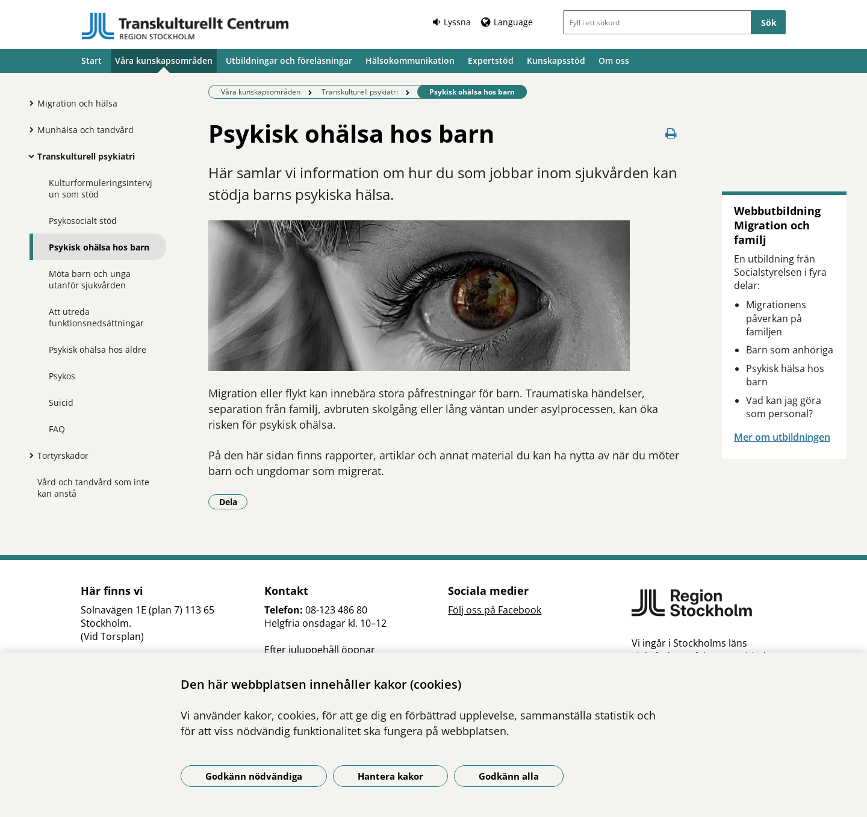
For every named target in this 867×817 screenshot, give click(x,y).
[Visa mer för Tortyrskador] (28, 455)
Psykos (62, 376)
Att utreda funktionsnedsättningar (96, 317)
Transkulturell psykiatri (86, 156)
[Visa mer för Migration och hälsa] (28, 103)
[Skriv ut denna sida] (671, 133)
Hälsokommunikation (410, 60)
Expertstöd (491, 60)
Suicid (61, 402)
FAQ (57, 429)
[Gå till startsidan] (185, 26)
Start (91, 60)
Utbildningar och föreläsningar (289, 60)
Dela (233, 501)
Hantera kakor (390, 776)
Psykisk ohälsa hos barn (99, 247)
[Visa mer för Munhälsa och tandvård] (28, 129)
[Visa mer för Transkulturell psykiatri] (28, 156)
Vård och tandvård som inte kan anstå (93, 487)
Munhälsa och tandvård (85, 129)
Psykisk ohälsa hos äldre (97, 349)
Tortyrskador (63, 455)
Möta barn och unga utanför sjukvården (90, 279)
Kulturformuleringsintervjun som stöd (100, 188)
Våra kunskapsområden (164, 60)
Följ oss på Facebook (494, 610)
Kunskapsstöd (556, 60)
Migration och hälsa (77, 103)
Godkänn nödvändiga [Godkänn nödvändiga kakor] (253, 776)
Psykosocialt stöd (83, 220)
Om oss (613, 60)
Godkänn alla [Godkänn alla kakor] (509, 776)
